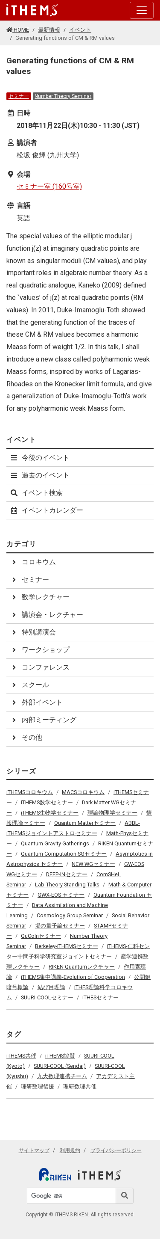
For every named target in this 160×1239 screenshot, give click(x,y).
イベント (80, 30)
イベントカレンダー (46, 510)
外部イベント (36, 702)
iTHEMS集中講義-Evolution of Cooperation (73, 977)
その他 (26, 737)
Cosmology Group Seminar (70, 915)
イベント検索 (36, 493)
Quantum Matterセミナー (85, 823)
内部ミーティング (43, 720)
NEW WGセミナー (93, 864)
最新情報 (49, 30)
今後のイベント (40, 458)
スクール (29, 685)
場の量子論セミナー (60, 925)
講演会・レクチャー (46, 615)
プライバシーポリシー (116, 1150)
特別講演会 (33, 632)
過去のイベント (40, 475)
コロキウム (33, 562)
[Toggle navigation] (142, 10)
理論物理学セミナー (112, 812)
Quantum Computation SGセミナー (64, 854)
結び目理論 (51, 987)
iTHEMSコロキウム (29, 792)
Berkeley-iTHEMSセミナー (66, 946)
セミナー (19, 96)
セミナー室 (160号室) (49, 186)
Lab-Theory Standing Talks (67, 884)
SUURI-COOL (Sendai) (60, 1066)
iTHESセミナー (100, 997)
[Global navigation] (32, 10)
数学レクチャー (40, 597)
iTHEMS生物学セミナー (50, 812)
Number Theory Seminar (63, 96)
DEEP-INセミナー (66, 874)
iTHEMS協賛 (60, 1055)
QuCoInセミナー (41, 936)
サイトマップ (34, 1150)
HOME (17, 30)
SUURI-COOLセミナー (47, 997)
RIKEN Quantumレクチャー (82, 966)
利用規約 (70, 1150)
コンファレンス (40, 667)
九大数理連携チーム (62, 1076)
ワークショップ (40, 650)
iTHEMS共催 (21, 1055)
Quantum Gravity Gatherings (55, 843)
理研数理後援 (37, 1086)
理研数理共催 (79, 1086)
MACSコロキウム (83, 792)
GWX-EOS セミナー (61, 895)
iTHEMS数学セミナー (47, 802)
